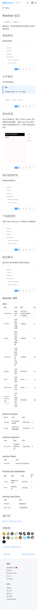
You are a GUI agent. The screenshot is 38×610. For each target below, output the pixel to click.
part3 (29, 140)
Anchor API (9, 57)
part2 (29, 137)
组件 (5, 521)
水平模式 (8, 51)
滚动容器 (8, 54)
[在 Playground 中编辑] (23, 69)
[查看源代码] (33, 69)
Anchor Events (12, 63)
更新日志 (9, 570)
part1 (28, 134)
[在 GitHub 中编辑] (26, 69)
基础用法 (8, 48)
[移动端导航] (36, 3)
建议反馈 (9, 593)
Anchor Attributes (13, 60)
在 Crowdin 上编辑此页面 (11, 547)
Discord (9, 591)
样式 (12, 521)
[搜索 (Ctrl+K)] (28, 3)
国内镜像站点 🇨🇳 (11, 567)
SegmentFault (11, 599)
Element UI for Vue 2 (11, 574)
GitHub (8, 588)
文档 (19, 521)
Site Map (9, 579)
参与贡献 (9, 596)
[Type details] (27, 379)
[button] (30, 69)
